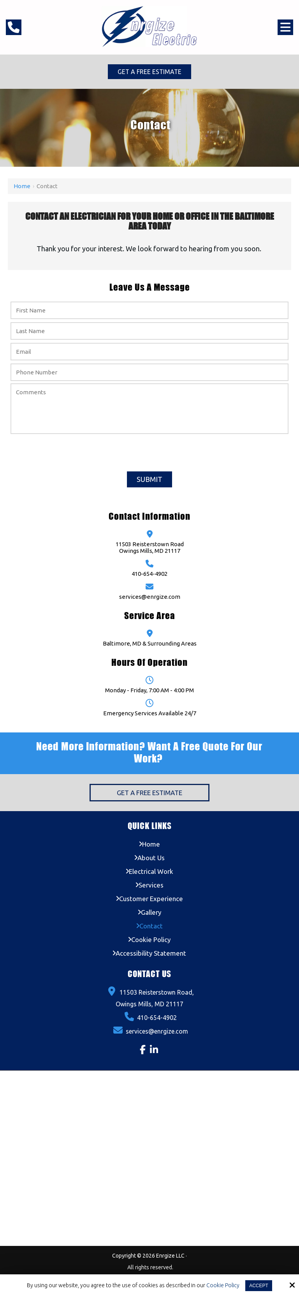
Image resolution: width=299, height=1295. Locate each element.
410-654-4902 (149, 574)
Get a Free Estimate (149, 72)
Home (22, 186)
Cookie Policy (222, 1285)
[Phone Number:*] (149, 372)
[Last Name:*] (149, 331)
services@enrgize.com (149, 597)
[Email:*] (149, 352)
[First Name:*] (149, 310)
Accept (258, 1285)
